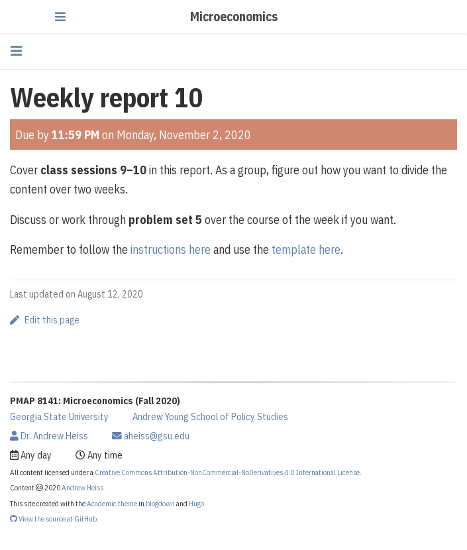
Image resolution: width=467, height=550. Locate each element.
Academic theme (112, 503)
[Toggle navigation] (60, 16)
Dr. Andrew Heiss (49, 435)
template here (306, 249)
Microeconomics (234, 16)
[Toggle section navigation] (16, 51)
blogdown (160, 503)
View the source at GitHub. (54, 518)
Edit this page (44, 320)
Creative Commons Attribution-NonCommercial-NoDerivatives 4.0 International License (227, 472)
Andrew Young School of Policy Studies (210, 416)
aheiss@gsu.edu (150, 435)
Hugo (196, 503)
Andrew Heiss (82, 487)
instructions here (170, 249)
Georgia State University (59, 416)
